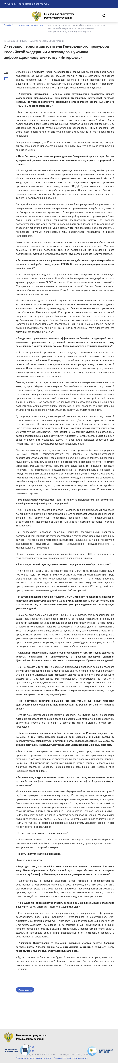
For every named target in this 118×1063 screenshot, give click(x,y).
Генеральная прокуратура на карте (33, 1058)
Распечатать (25, 990)
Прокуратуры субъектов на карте (71, 1058)
